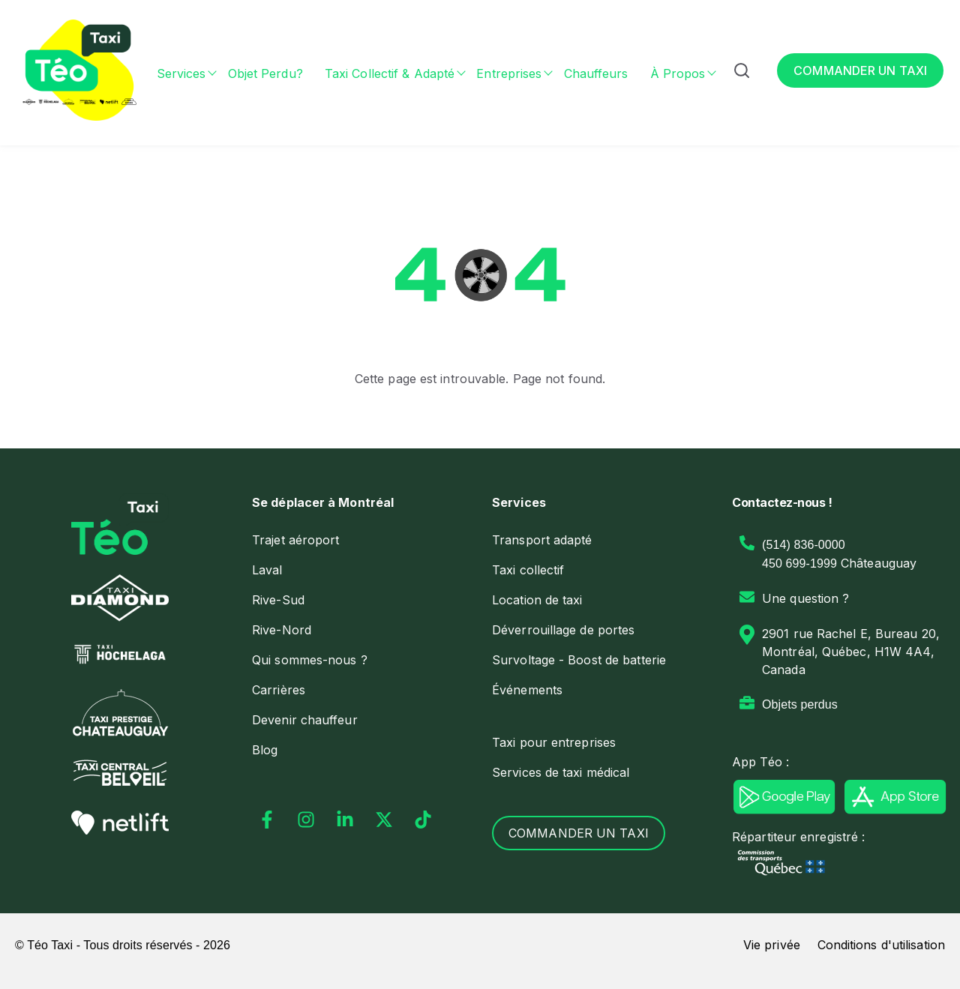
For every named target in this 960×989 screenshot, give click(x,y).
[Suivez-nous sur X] (384, 820)
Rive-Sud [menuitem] (278, 599)
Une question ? (805, 598)
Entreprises (509, 73)
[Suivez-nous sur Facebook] (267, 820)
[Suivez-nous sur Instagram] (306, 820)
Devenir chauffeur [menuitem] (305, 719)
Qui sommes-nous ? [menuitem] (310, 659)
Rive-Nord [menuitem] (281, 629)
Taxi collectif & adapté (389, 73)
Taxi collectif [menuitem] (528, 569)
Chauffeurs (596, 73)
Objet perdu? (265, 73)
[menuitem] (360, 502)
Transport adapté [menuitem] (542, 539)
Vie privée (771, 944)
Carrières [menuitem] (278, 689)
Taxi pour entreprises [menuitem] (554, 742)
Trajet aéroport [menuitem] (296, 539)
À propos (678, 73)
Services (181, 73)
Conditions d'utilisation (881, 944)
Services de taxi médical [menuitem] (560, 772)
